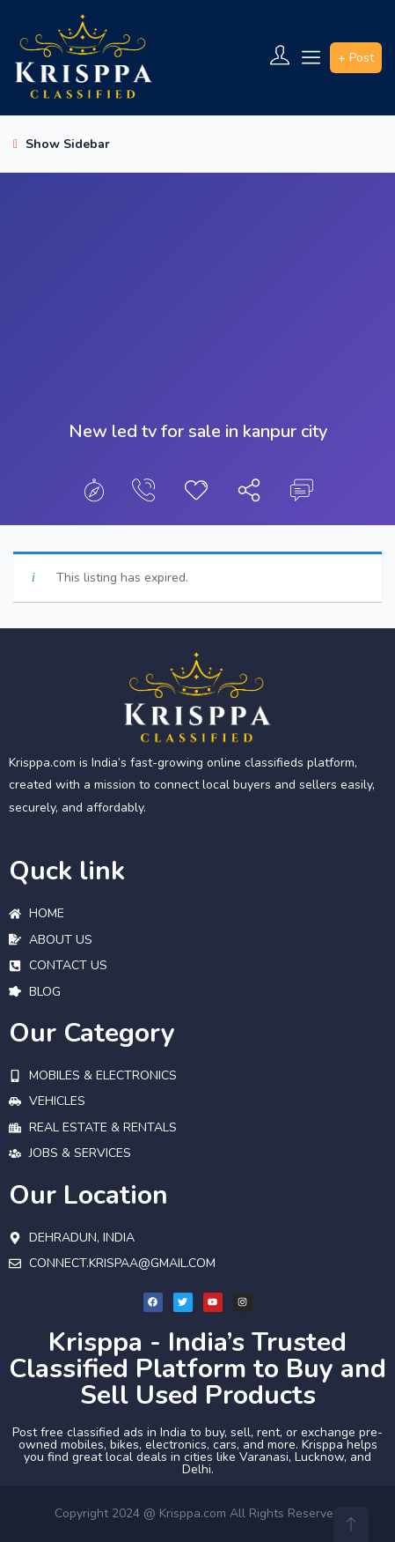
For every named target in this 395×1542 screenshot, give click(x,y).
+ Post (356, 57)
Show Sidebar (61, 144)
